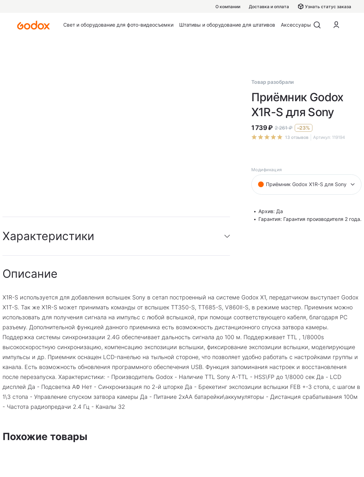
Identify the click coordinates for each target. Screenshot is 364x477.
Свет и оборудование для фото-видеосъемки (118, 25)
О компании (227, 6)
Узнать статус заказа (324, 6)
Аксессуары (296, 25)
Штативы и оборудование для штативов (227, 25)
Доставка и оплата (269, 6)
